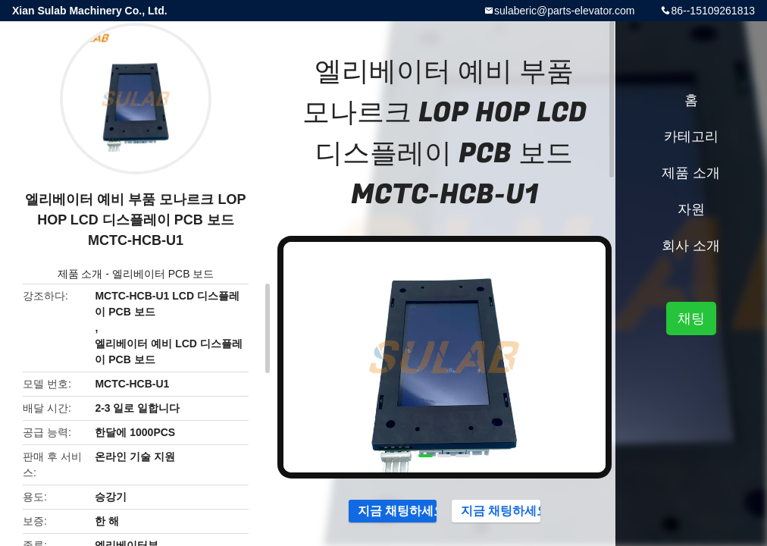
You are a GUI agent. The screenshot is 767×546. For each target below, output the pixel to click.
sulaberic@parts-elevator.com (564, 11)
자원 (691, 209)
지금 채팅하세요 (390, 510)
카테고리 (691, 136)
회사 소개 (691, 245)
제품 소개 (80, 274)
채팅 (691, 318)
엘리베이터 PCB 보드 (163, 274)
